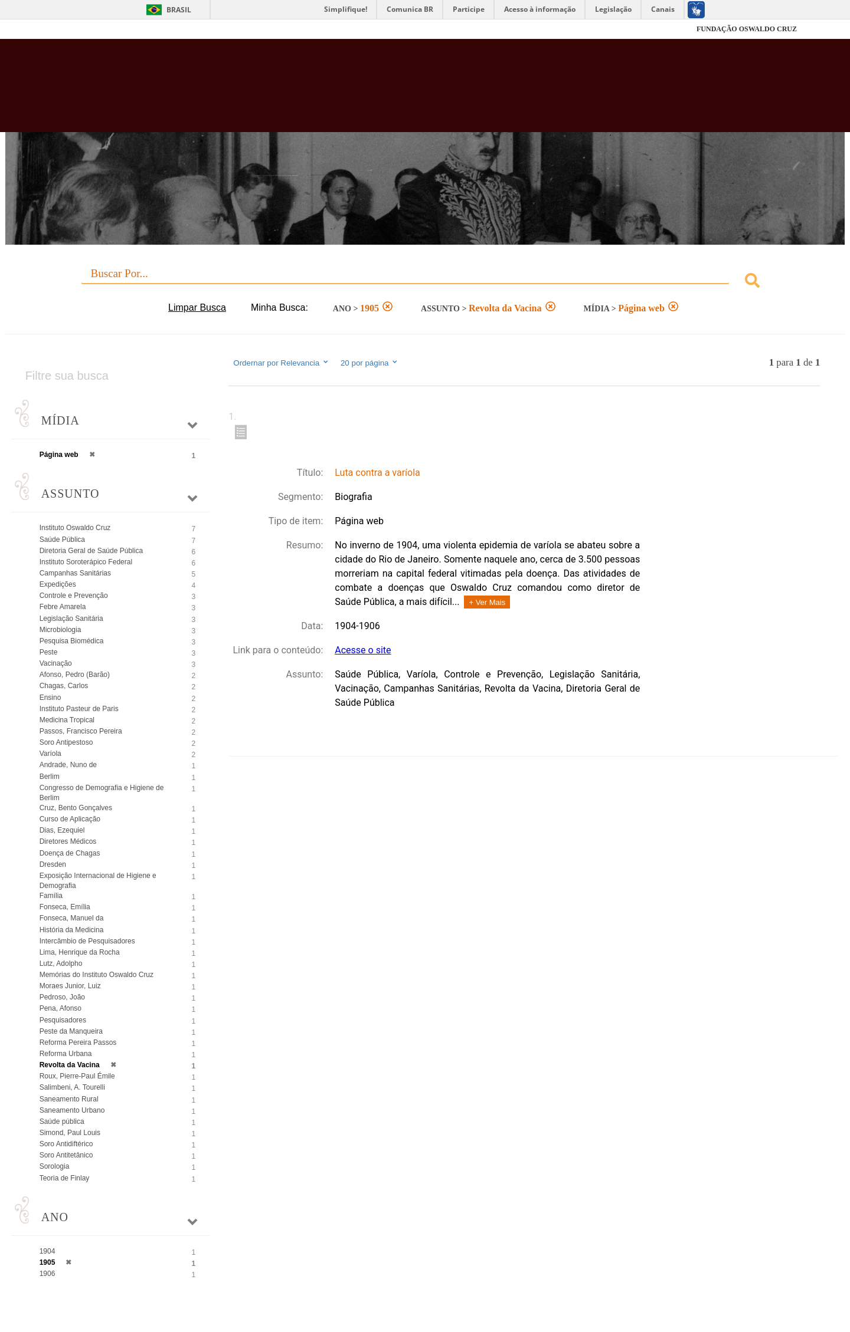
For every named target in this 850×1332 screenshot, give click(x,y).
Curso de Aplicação (70, 819)
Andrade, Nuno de (68, 765)
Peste (49, 652)
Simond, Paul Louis (70, 1133)
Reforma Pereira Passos (78, 1042)
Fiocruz (82, 29)
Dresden (53, 864)
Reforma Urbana (66, 1054)
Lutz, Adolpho (61, 963)
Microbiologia (60, 630)
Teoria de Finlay (65, 1178)
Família (51, 896)
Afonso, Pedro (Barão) (75, 674)
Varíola (50, 753)
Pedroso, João (62, 997)
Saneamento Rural (69, 1099)
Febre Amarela (63, 607)
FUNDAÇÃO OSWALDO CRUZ (747, 29)
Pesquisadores (63, 1020)
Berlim (50, 776)
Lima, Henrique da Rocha (80, 952)
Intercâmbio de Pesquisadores (87, 941)
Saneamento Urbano (72, 1110)
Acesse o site (363, 650)
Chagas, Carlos (64, 686)
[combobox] (425, 282)
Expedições (58, 584)
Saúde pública (62, 1121)
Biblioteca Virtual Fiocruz (368, 91)
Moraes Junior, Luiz (70, 986)
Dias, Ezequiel (62, 830)
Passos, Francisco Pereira (81, 731)
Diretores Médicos (68, 841)
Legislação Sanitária (71, 618)
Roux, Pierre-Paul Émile (77, 1076)
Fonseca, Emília (65, 907)
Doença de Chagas (70, 853)
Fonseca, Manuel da (72, 918)
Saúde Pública (62, 539)
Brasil (178, 10)
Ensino (50, 697)
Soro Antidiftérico (66, 1144)
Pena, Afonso (60, 1008)
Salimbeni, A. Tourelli (72, 1087)
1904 (47, 1251)
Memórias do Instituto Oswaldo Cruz (96, 975)
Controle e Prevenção (74, 595)
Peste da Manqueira (71, 1031)
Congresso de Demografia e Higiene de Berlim (102, 793)
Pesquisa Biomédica (72, 641)
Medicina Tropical (67, 720)
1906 (47, 1273)
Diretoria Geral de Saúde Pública (91, 551)
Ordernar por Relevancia (281, 362)
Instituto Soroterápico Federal (86, 562)
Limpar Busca (197, 307)
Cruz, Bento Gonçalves (76, 808)
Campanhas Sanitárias (75, 573)
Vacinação (56, 663)
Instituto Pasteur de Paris (79, 709)
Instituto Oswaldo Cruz (75, 528)
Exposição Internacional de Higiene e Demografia (98, 880)
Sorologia (55, 1166)
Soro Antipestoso (66, 742)
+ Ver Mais (487, 602)
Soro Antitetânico (66, 1155)
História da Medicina (72, 930)
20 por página (370, 362)
